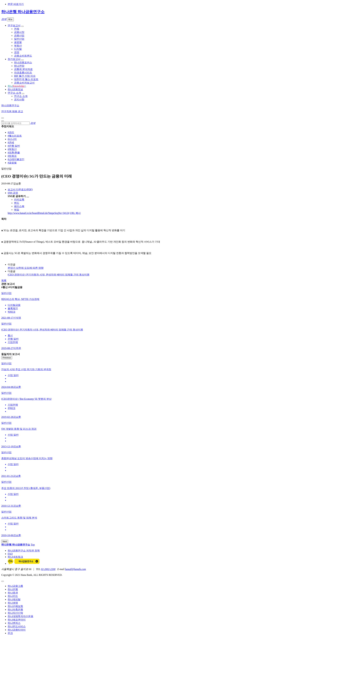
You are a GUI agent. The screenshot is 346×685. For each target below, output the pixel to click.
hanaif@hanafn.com (75, 569)
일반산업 (19, 39)
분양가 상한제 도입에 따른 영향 (26, 267)
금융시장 (19, 32)
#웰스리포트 (15, 135)
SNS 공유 (13, 192)
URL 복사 (75, 213)
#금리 (11, 132)
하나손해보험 (15, 606)
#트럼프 (12, 156)
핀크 (10, 633)
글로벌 (18, 42)
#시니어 (12, 139)
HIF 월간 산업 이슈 (25, 76)
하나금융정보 (15, 89)
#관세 (11, 142)
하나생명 (13, 602)
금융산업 (19, 35)
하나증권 (13, 592)
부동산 (18, 45)
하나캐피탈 (14, 599)
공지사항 (19, 99)
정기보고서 (14, 59)
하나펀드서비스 (17, 626)
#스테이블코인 (16, 159)
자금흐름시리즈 (23, 72)
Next (5, 541)
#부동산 (12, 149)
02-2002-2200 (48, 569)
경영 (16, 52)
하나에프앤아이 (17, 619)
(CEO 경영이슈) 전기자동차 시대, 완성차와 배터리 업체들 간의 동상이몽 (48, 274)
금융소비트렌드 (23, 55)
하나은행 (13, 589)
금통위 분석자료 (23, 69)
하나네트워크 (15, 556)
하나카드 (13, 596)
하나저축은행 (15, 609)
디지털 (18, 49)
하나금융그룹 (15, 586)
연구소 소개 (14, 92)
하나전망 (19, 65)
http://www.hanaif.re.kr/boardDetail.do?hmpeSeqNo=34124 (38, 213)
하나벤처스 (14, 623)
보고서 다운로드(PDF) (20, 189)
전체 (16, 28)
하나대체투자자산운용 (20, 616)
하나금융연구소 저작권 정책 (24, 550)
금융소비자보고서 (24, 82)
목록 (3, 280)
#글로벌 (12, 162)
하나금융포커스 (23, 62)
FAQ (10, 553)
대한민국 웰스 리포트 (26, 79)
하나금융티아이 (17, 629)
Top (33, 544)
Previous (7, 357)
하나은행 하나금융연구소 (22, 12)
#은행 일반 (14, 145)
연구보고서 (14, 25)
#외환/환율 (14, 152)
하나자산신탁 (15, 613)
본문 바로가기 (16, 4)
